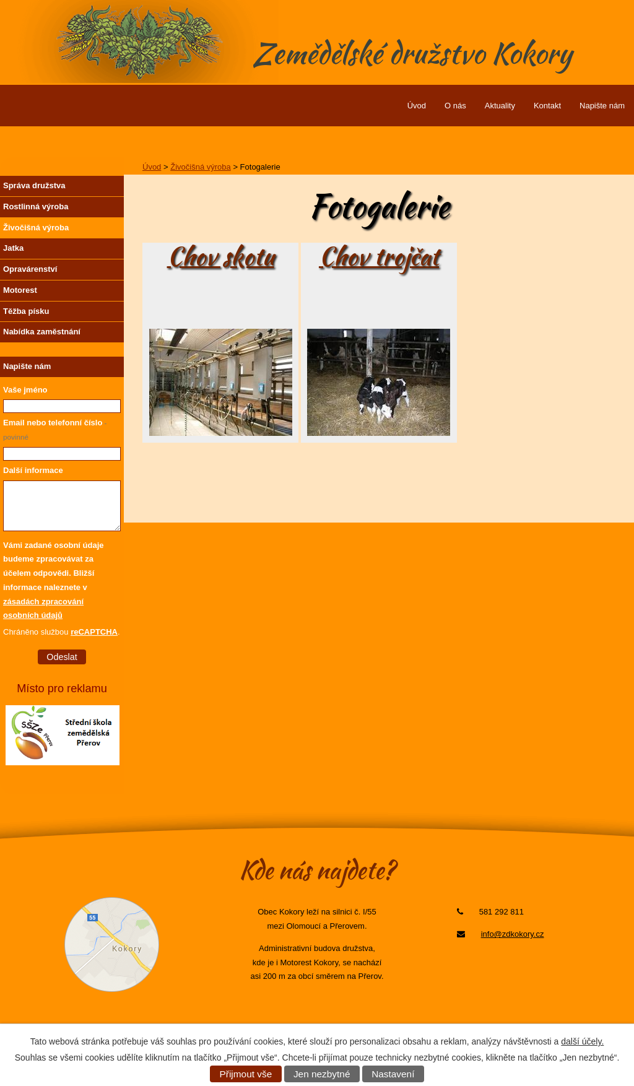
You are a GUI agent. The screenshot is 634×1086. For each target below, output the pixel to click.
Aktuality (500, 105)
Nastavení (392, 1074)
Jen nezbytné (321, 1074)
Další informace (33, 470)
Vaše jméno (25, 389)
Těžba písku (26, 311)
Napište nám (602, 105)
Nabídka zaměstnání (41, 331)
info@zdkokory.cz (512, 934)
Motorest (20, 290)
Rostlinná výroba (35, 206)
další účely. (582, 1041)
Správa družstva (34, 185)
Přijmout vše (246, 1074)
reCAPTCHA (94, 631)
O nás (455, 105)
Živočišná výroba (200, 167)
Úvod (416, 105)
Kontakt (547, 105)
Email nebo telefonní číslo (55, 429)
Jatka (13, 248)
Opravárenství (30, 269)
